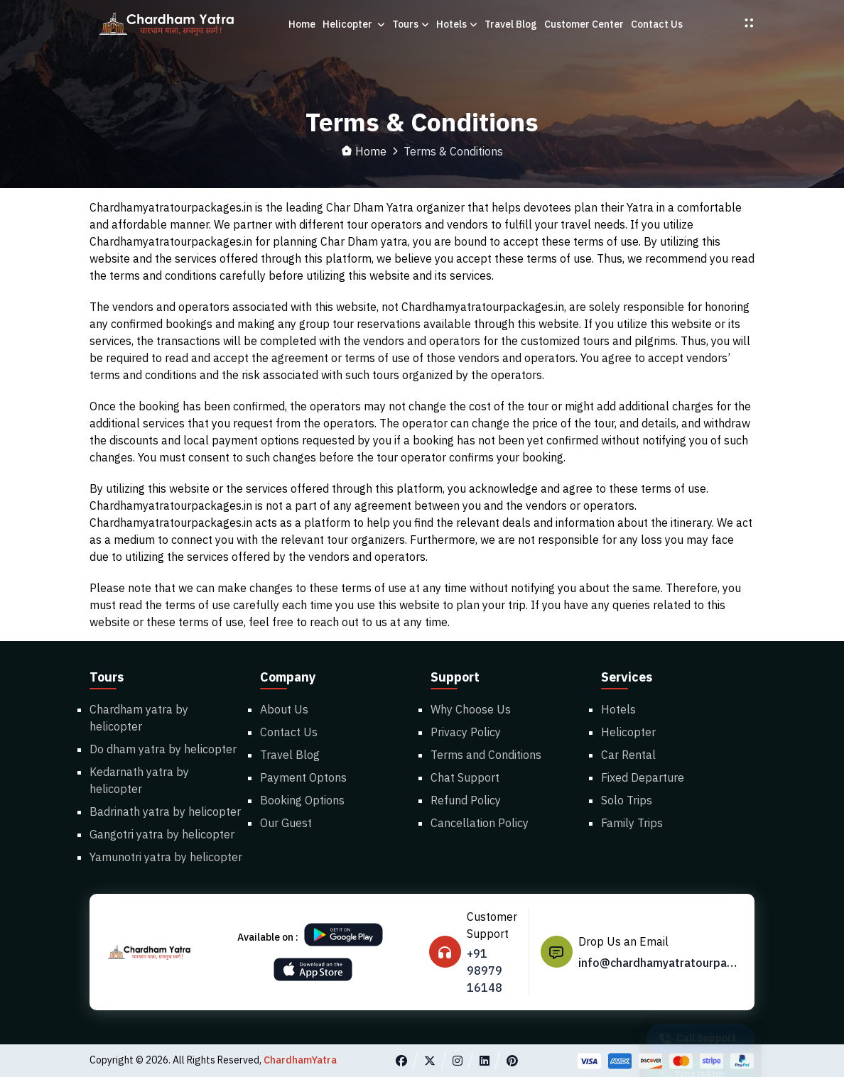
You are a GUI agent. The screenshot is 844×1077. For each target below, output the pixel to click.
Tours (410, 24)
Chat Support (465, 777)
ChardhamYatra (300, 1060)
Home (301, 24)
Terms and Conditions (486, 755)
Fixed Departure (642, 777)
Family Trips (632, 823)
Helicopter (354, 24)
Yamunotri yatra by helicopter (166, 857)
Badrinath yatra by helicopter (165, 811)
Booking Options (302, 800)
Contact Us (657, 24)
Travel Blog (511, 24)
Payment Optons (303, 777)
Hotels (456, 24)
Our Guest (286, 823)
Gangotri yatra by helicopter (162, 834)
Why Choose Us (471, 709)
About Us (284, 709)
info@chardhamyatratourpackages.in (660, 963)
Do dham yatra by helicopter (163, 749)
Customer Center (584, 24)
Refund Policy (466, 800)
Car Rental (628, 755)
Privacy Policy (466, 732)
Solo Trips (626, 800)
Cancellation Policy (480, 823)
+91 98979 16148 (484, 970)
